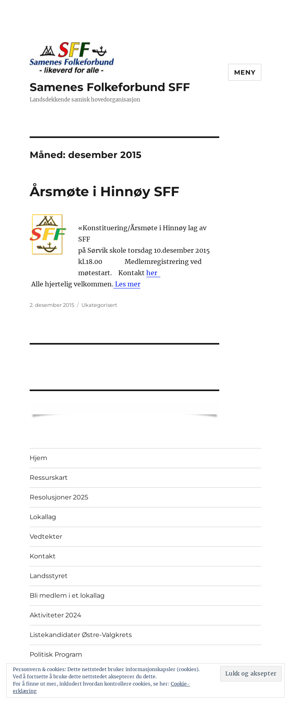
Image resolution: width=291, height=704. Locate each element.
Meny (244, 72)
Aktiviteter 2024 (55, 615)
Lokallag (43, 517)
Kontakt (43, 556)
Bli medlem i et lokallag (67, 595)
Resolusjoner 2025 (59, 497)
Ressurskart (49, 477)
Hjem (38, 458)
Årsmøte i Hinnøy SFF (104, 191)
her (153, 273)
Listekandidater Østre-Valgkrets (81, 635)
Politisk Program (56, 654)
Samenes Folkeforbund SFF (110, 87)
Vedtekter (46, 536)
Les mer (126, 284)
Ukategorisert (99, 305)
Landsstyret (49, 576)
